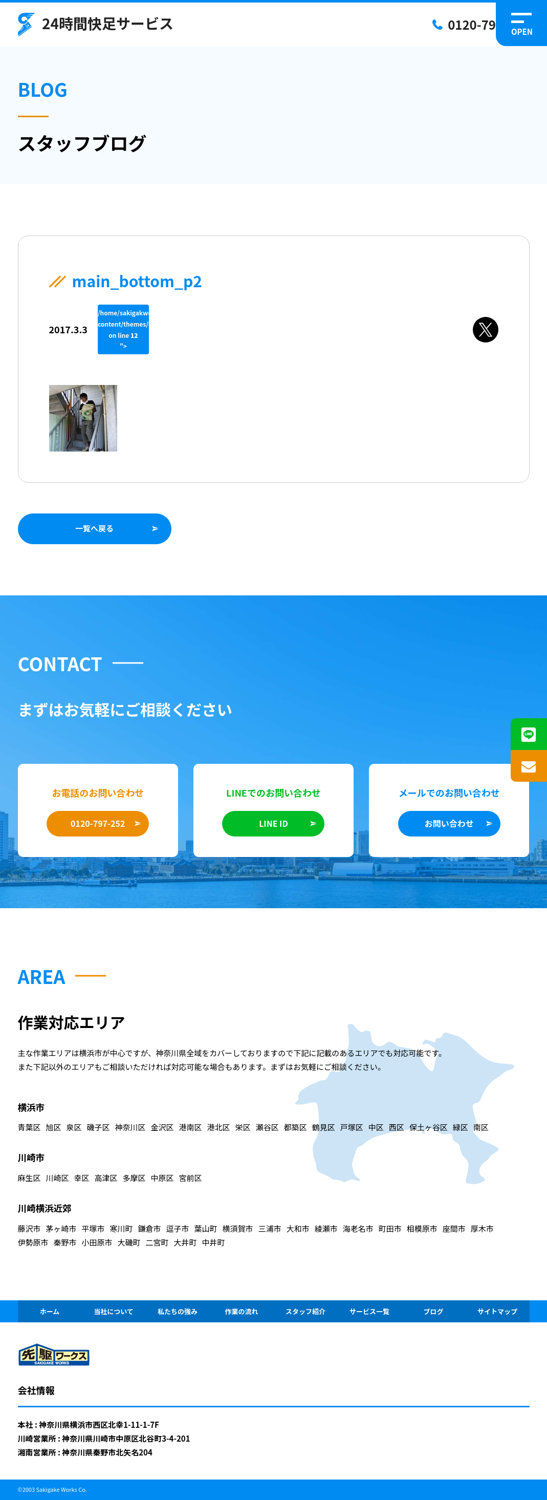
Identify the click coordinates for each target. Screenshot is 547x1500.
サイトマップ (497, 1311)
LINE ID (273, 823)
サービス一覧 (369, 1311)
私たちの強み (178, 1311)
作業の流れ (241, 1311)
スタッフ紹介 (305, 1311)
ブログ (433, 1311)
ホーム (50, 1311)
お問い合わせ (449, 823)
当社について (114, 1311)
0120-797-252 (488, 24)
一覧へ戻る (94, 528)
